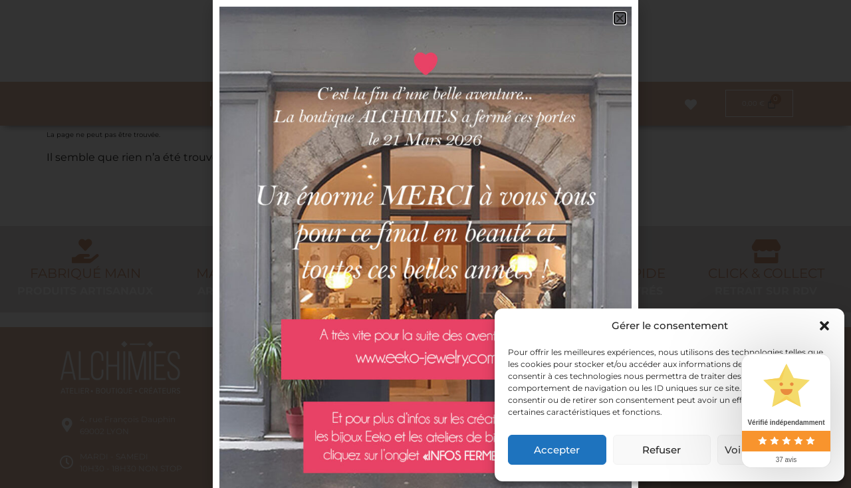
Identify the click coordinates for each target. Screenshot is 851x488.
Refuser (661, 449)
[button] (824, 325)
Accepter (557, 449)
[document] (425, 244)
